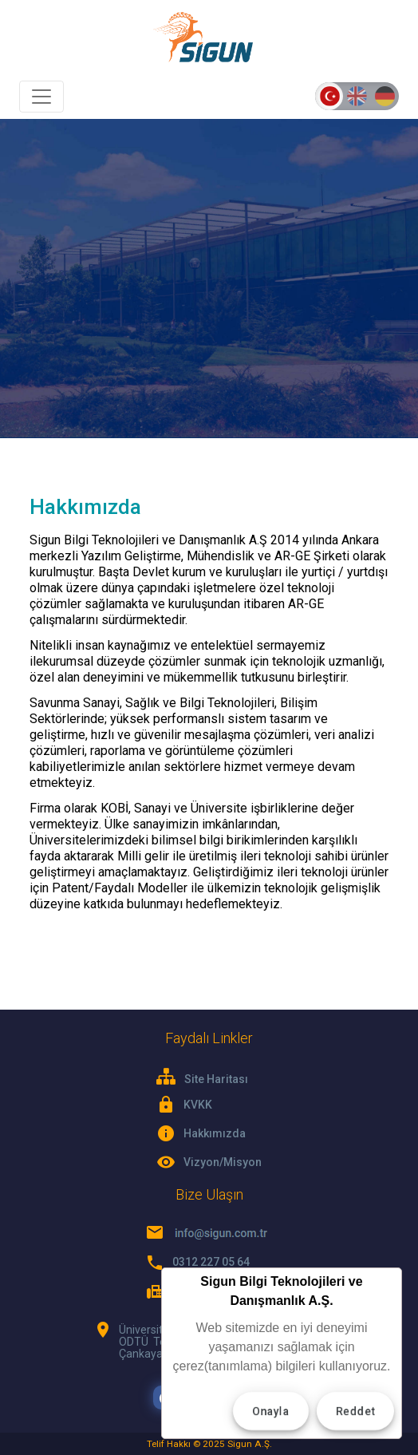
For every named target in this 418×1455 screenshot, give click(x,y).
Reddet (355, 1411)
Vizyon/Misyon (222, 1162)
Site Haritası (202, 1077)
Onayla (271, 1411)
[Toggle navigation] (41, 97)
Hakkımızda (214, 1133)
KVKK (197, 1104)
